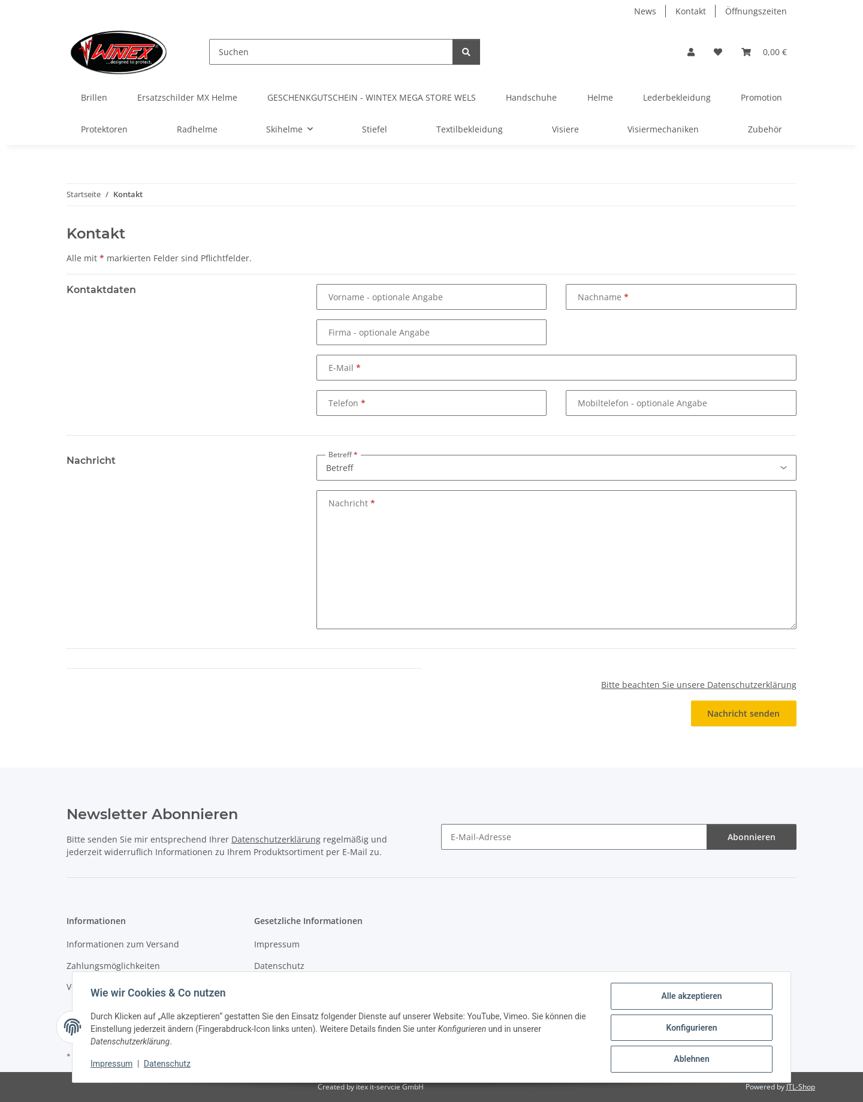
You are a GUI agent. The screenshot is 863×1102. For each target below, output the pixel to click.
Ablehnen (690, 1059)
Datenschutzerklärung (276, 839)
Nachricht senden (743, 713)
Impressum (113, 1065)
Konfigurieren (690, 1028)
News (645, 11)
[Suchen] (331, 52)
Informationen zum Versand (123, 944)
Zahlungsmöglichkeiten (113, 965)
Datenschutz (168, 1065)
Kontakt (690, 11)
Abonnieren (752, 837)
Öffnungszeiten (756, 11)
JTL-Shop (800, 1087)
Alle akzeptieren (690, 997)
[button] (691, 52)
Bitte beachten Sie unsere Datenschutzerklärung (698, 684)
